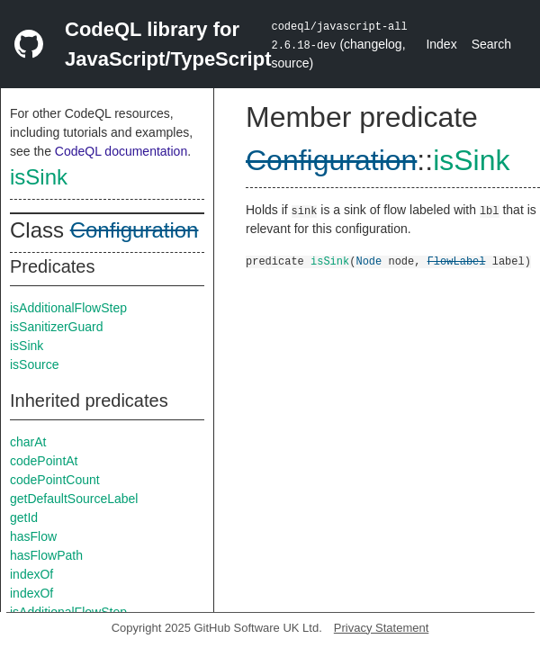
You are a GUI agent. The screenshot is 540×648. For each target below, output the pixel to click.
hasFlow (33, 536)
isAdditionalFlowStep (68, 308)
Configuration (134, 230)
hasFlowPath (46, 555)
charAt (28, 442)
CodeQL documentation (121, 151)
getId (24, 517)
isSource (34, 364)
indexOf (31, 574)
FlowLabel (457, 260)
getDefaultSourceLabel (74, 498)
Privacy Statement (381, 627)
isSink (39, 177)
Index (441, 44)
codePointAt (44, 461)
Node (369, 260)
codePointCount (55, 479)
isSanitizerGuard (57, 327)
